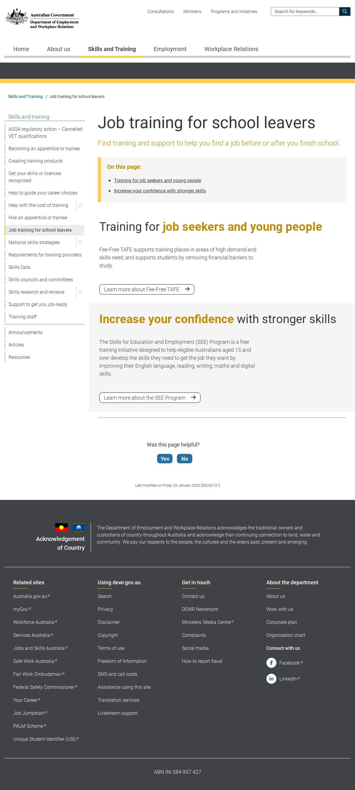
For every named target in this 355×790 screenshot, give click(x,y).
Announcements (26, 332)
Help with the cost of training (38, 205)
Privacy (105, 609)
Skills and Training (25, 96)
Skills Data (19, 267)
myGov (20, 609)
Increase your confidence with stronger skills (160, 191)
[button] (80, 205)
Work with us (279, 609)
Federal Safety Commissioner (43, 687)
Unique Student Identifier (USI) (44, 739)
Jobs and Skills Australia (39, 648)
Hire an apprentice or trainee (38, 217)
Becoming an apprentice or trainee (44, 148)
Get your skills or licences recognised (35, 177)
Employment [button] (170, 49)
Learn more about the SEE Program (144, 398)
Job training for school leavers (40, 230)
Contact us (193, 596)
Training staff (22, 317)
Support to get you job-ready (38, 304)
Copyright (108, 635)
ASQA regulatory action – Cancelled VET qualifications (45, 132)
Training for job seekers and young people (157, 180)
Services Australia (31, 635)
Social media (195, 648)
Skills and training (28, 117)
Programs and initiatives (234, 11)
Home (21, 49)
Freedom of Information (122, 661)
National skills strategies (34, 242)
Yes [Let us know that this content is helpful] (165, 459)
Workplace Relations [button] (231, 49)
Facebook (289, 663)
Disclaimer (109, 622)
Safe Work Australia (33, 661)
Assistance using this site (124, 687)
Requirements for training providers (45, 255)
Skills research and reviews (36, 292)
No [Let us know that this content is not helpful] (185, 459)
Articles (16, 345)
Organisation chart (285, 635)
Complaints (194, 635)
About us (275, 596)
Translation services (118, 700)
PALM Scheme (28, 726)
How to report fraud (202, 661)
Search (105, 596)
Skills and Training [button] (112, 49)
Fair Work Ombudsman (37, 674)
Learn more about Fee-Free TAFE (141, 289)
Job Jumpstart (28, 713)
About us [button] (58, 49)
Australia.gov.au (30, 596)
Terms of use (111, 648)
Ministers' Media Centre (206, 622)
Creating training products (36, 161)
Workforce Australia (33, 622)
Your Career (25, 700)
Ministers (192, 11)
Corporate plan (281, 622)
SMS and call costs (117, 674)
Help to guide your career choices (43, 193)
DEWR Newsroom (200, 609)
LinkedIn (288, 679)
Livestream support (118, 713)
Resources (19, 357)
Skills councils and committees (41, 279)
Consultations (160, 11)
